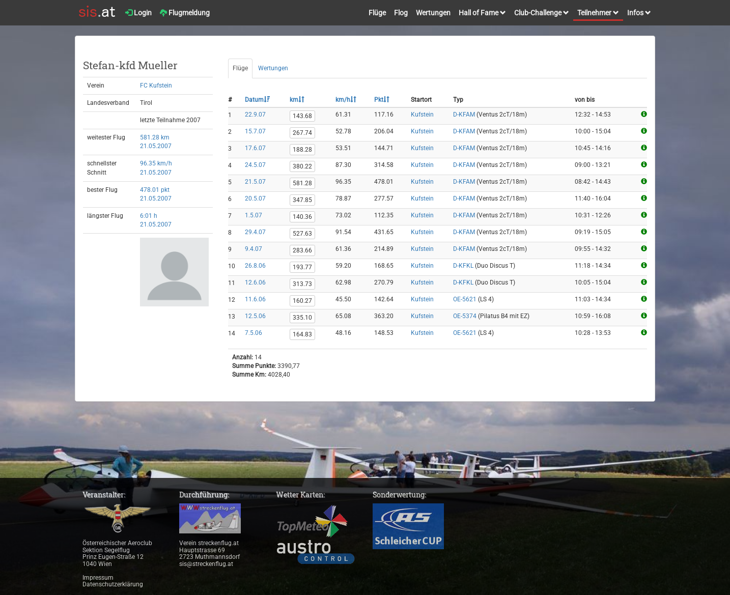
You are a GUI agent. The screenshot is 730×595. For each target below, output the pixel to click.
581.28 (302, 183)
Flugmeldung (185, 13)
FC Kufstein (156, 85)
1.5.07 (253, 215)
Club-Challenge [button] (541, 13)
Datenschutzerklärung (112, 584)
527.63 (302, 233)
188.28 (302, 149)
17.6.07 (255, 148)
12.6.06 (255, 282)
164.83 (302, 334)
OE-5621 (464, 299)
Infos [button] (639, 13)
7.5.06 (253, 332)
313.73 (302, 284)
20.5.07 (255, 198)
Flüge (377, 13)
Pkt (381, 99)
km (297, 99)
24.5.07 (255, 164)
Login (138, 13)
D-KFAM (464, 114)
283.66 (302, 250)
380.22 (302, 166)
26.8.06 (255, 265)
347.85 (302, 200)
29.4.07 (255, 232)
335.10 (302, 317)
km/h (345, 99)
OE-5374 (464, 316)
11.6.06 (255, 299)
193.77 (302, 267)
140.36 (302, 216)
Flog (401, 13)
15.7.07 (255, 131)
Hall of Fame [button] (482, 13)
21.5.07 (255, 181)
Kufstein (422, 114)
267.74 (302, 132)
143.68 (302, 116)
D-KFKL (463, 265)
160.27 (302, 300)
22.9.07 (255, 114)
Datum (257, 99)
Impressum (98, 577)
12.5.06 (255, 316)
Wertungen (433, 13)
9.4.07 (253, 248)
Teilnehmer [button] (598, 13)
